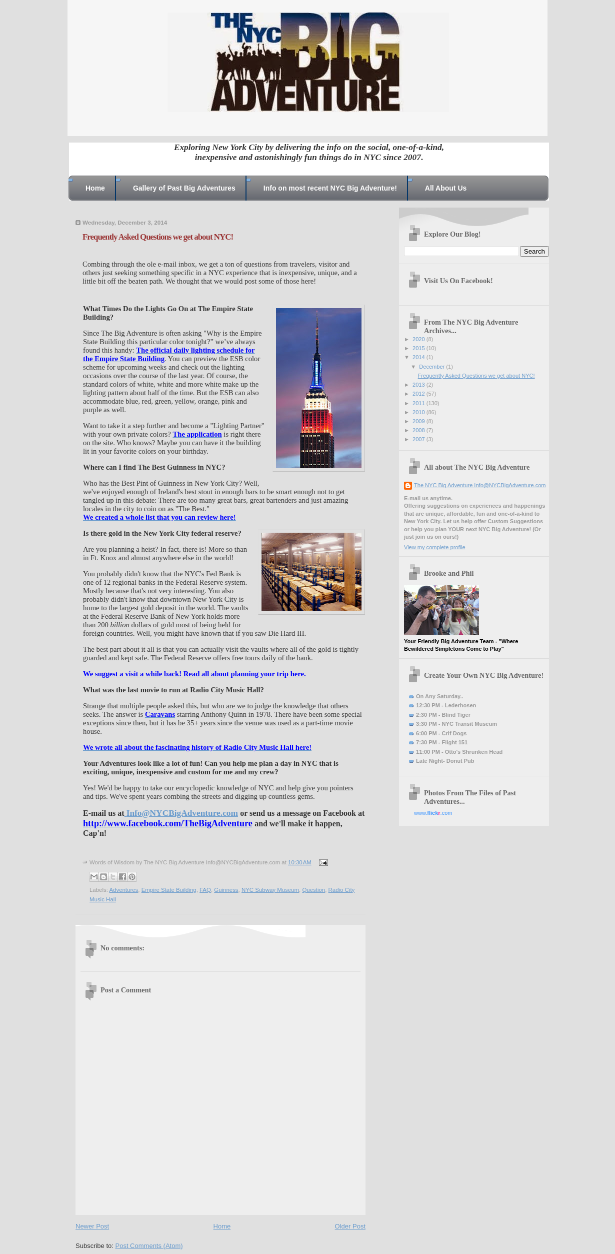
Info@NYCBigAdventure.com (182, 813)
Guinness (226, 890)
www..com (433, 813)
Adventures (123, 890)
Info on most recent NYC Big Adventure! (330, 188)
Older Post (350, 1226)
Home (95, 188)
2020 (419, 339)
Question (313, 890)
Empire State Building (169, 890)
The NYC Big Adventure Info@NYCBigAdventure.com (480, 485)
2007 (419, 439)
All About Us (445, 188)
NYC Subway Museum (270, 890)
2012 (419, 394)
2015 (419, 348)
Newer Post (92, 1226)
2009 (419, 421)
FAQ (205, 890)
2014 (419, 357)
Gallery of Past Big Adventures (184, 188)
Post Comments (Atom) (149, 1245)
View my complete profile (435, 547)
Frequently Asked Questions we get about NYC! (476, 376)
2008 (419, 430)
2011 (419, 403)
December (432, 367)
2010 (419, 412)
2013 (419, 385)
